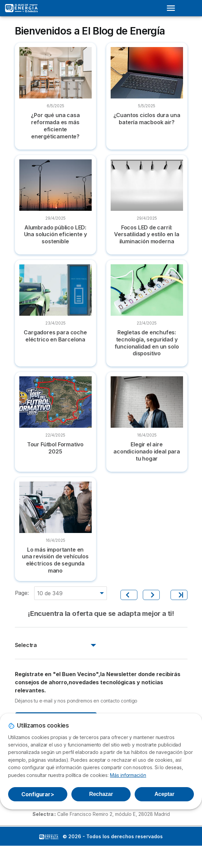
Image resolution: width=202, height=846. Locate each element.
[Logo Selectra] (21, 8)
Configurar (37, 794)
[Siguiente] (151, 595)
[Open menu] (173, 8)
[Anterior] (128, 595)
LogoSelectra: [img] (48, 836)
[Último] (179, 595)
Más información (128, 775)
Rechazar (101, 794)
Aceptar (164, 794)
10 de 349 (50, 593)
